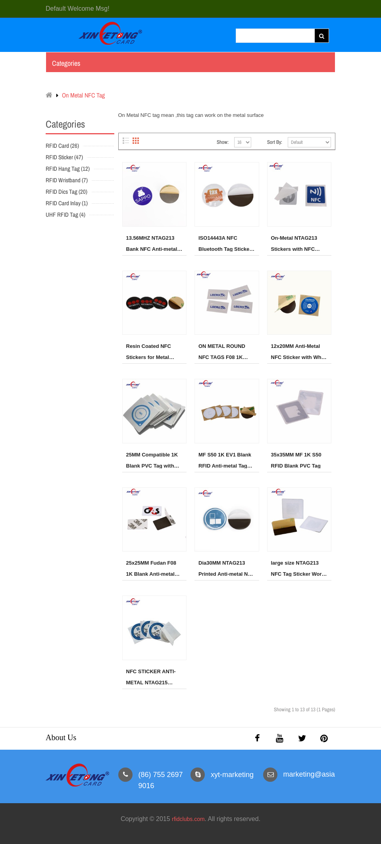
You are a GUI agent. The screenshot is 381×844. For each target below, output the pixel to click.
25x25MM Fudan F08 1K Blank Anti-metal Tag (151, 568)
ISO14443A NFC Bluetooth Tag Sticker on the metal (224, 243)
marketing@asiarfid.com (321, 774)
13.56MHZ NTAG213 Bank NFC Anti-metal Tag (151, 243)
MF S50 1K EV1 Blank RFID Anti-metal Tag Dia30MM (224, 460)
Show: (223, 142)
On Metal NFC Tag (83, 95)
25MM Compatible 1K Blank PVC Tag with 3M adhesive (152, 460)
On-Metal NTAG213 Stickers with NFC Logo (294, 243)
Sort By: (274, 142)
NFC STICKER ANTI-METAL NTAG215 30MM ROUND (151, 676)
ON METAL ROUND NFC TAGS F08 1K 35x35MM (221, 351)
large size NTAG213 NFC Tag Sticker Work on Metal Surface (298, 568)
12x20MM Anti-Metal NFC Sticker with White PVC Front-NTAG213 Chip (299, 351)
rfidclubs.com (188, 819)
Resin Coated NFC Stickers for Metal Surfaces (148, 351)
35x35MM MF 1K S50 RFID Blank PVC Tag (296, 460)
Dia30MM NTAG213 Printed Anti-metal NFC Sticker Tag (226, 568)
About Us (61, 737)
